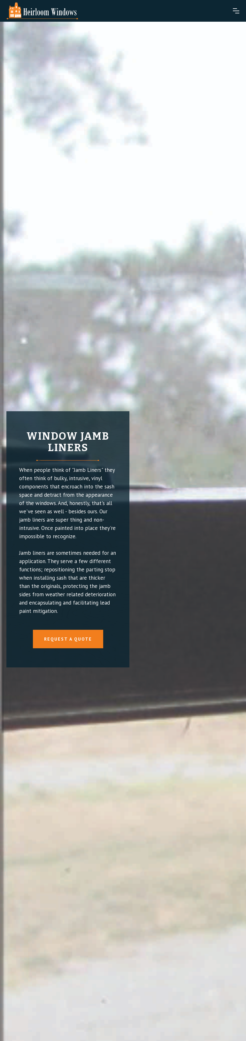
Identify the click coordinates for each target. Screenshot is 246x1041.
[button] (236, 11)
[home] (42, 10)
